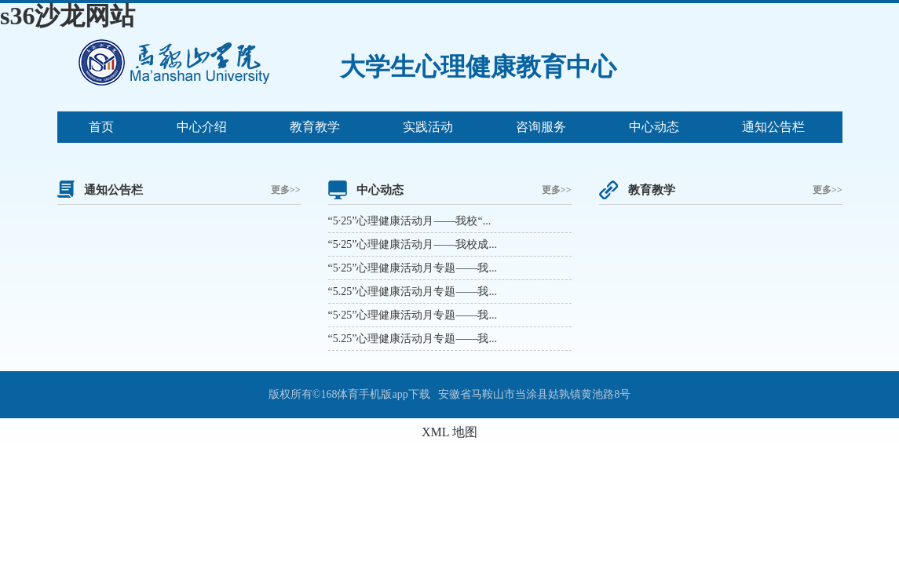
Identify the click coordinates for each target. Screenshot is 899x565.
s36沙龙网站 (67, 16)
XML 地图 (449, 432)
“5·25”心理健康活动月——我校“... (410, 221)
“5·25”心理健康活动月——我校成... (412, 244)
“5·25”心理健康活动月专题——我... (412, 268)
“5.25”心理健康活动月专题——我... (412, 291)
